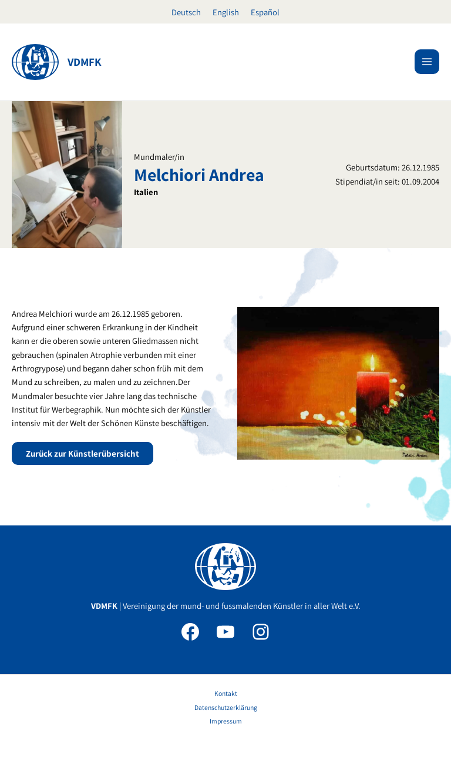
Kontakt (225, 693)
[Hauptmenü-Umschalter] (427, 61)
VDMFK (85, 62)
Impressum (226, 720)
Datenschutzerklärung (225, 707)
